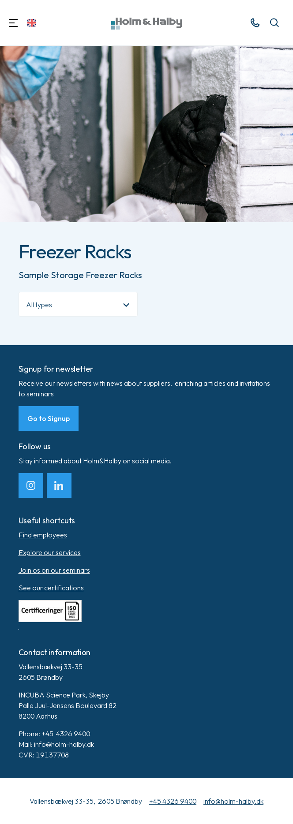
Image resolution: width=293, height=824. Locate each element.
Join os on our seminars (54, 570)
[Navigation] (13, 22)
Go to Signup (48, 418)
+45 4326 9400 (172, 801)
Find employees (43, 534)
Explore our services (50, 552)
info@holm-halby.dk (233, 801)
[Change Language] (31, 22)
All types (39, 304)
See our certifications (51, 587)
